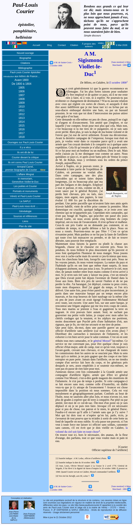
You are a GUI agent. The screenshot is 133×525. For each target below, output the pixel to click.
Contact (62, 45)
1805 (22, 87)
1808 (22, 99)
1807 (22, 95)
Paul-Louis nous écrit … (25, 206)
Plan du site (25, 226)
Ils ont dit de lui (25, 152)
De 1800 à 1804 (21, 83)
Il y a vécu (25, 147)
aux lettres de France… (21, 76)
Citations (25, 63)
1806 (22, 91)
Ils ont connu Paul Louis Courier (25, 162)
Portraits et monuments (25, 191)
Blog (49, 45)
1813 (22, 117)
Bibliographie (25, 68)
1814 (22, 121)
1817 (22, 133)
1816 (22, 129)
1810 (22, 106)
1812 (22, 114)
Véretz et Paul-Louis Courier (25, 196)
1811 (22, 110)
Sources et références (25, 216)
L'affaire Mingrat (25, 174)
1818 (22, 136)
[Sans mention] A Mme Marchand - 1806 (121, 487)
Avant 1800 (22, 80)
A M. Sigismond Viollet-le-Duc (90, 64)
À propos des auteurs (89, 45)
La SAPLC (25, 201)
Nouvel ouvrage (25, 53)
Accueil (36, 45)
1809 (22, 102)
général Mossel (102, 340)
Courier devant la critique (25, 157)
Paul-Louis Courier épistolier (25, 72)
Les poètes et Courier (25, 186)
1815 (22, 125)
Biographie (25, 58)
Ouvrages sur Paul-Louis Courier (25, 142)
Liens (25, 221)
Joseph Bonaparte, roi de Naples (116, 193)
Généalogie (25, 211)
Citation (74, 45)
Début (90, 488)
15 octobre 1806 (118, 82)
